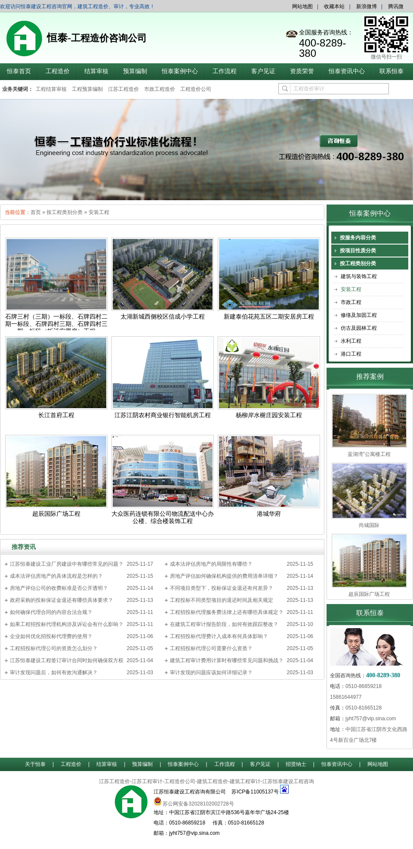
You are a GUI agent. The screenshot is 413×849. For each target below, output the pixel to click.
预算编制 (135, 71)
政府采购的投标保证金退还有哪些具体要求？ (61, 600)
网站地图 (302, 6)
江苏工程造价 (123, 89)
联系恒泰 (391, 71)
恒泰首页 (19, 71)
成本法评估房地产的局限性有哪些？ (211, 564)
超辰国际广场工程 (56, 514)
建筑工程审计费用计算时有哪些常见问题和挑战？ (227, 660)
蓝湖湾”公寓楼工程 (369, 454)
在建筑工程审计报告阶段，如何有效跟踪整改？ (224, 624)
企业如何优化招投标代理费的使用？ (51, 636)
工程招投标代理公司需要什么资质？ (211, 648)
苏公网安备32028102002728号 (198, 804)
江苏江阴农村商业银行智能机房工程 (162, 415)
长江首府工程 (56, 415)
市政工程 (351, 302)
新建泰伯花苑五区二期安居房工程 (269, 316)
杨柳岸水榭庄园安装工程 (269, 415)
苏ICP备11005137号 (254, 792)
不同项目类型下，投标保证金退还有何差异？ (221, 588)
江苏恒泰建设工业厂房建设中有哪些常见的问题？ (66, 564)
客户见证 (263, 71)
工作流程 (225, 71)
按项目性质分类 (358, 251)
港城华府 (269, 514)
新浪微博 (366, 6)
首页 (36, 212)
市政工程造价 (159, 89)
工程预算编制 (87, 89)
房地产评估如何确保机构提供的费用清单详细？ (224, 576)
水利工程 (351, 341)
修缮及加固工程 (359, 315)
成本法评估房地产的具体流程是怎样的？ (56, 576)
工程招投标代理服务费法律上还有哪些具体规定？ (227, 612)
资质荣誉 (302, 71)
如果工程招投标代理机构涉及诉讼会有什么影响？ (66, 624)
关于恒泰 (35, 764)
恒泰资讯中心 (347, 71)
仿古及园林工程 (359, 328)
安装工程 (99, 212)
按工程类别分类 (64, 212)
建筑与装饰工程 (359, 276)
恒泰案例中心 (180, 71)
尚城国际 (369, 525)
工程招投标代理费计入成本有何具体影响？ (219, 636)
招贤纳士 (296, 764)
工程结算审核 (51, 89)
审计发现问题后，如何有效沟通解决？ (54, 672)
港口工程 (351, 354)
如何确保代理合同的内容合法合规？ (51, 612)
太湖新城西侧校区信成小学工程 (162, 316)
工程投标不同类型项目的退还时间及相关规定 (221, 600)
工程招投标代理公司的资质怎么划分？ (54, 648)
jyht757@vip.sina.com (370, 719)
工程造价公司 (195, 89)
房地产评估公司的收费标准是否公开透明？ (59, 588)
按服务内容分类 (358, 238)
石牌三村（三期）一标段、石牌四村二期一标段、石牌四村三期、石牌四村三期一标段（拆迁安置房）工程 (56, 324)
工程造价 (58, 71)
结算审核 (96, 71)
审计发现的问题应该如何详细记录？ (211, 672)
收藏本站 (334, 6)
